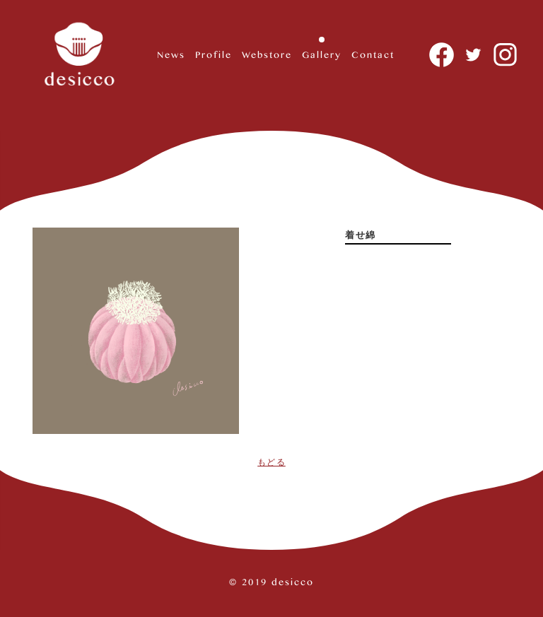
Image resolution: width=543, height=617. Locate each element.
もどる (271, 462)
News (171, 54)
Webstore (267, 54)
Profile (213, 54)
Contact (373, 54)
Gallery (321, 54)
